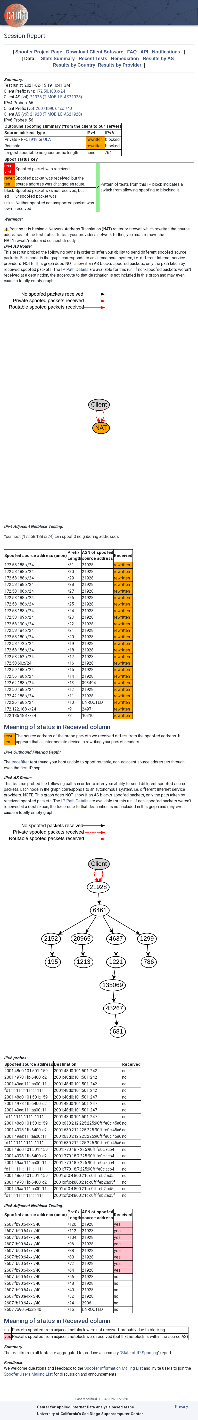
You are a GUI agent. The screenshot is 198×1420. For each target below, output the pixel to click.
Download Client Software (94, 51)
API (144, 51)
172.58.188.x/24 (50, 91)
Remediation (125, 58)
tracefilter (20, 762)
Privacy (181, 1406)
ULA (47, 139)
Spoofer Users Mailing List (28, 1374)
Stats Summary (58, 58)
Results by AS (158, 58)
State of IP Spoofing (139, 1352)
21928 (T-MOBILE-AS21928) (56, 96)
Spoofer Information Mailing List (113, 1368)
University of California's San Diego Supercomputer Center (90, 1414)
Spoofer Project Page (38, 51)
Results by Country (74, 65)
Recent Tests (93, 58)
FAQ (132, 51)
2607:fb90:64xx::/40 (54, 108)
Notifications (166, 51)
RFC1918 (29, 139)
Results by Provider (119, 65)
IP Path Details (74, 269)
